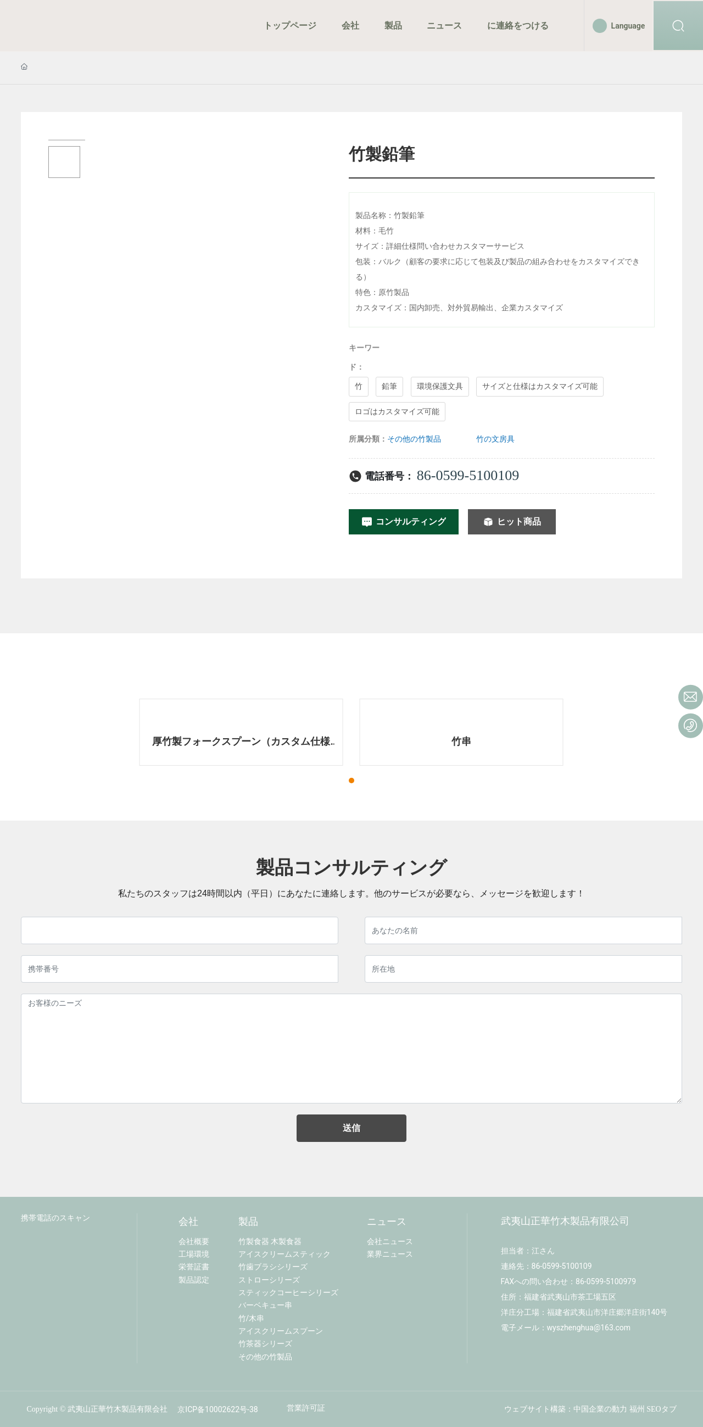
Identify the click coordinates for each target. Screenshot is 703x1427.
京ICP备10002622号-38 (217, 1409)
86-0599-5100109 (468, 475)
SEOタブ (661, 1409)
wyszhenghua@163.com (589, 1327)
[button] (351, 780)
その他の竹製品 (414, 438)
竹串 (461, 741)
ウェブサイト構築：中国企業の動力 (565, 1409)
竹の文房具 (495, 438)
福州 (637, 1409)
